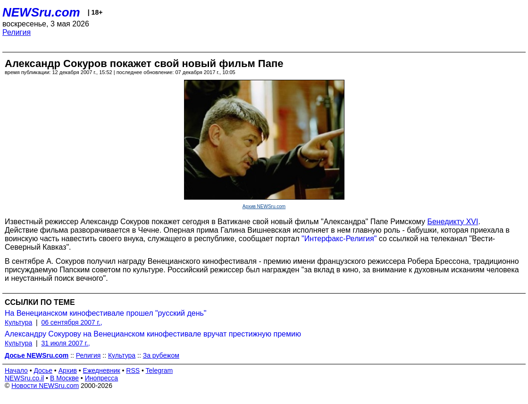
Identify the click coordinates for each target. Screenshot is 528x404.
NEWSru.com (41, 12)
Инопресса (101, 378)
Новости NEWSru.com (45, 385)
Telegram (159, 370)
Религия (16, 32)
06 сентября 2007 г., (71, 322)
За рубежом (161, 355)
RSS (133, 370)
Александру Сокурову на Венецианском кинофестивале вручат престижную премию (153, 334)
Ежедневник (101, 370)
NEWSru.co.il (24, 378)
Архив (68, 370)
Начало (16, 370)
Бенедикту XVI (452, 222)
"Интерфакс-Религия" (339, 239)
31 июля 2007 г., (65, 343)
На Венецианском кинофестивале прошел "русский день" (106, 313)
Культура (18, 322)
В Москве (64, 378)
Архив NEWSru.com (264, 206)
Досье (43, 370)
